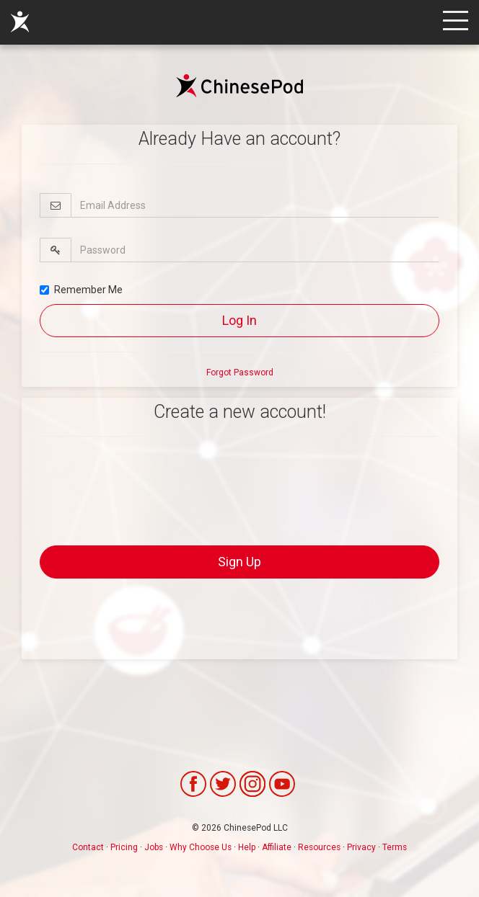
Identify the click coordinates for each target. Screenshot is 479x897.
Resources (319, 847)
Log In (239, 320)
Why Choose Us (201, 847)
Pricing (124, 847)
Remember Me (81, 289)
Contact (88, 847)
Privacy (361, 847)
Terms (394, 847)
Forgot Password (239, 372)
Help (246, 847)
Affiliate (276, 847)
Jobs (153, 847)
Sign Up (239, 561)
